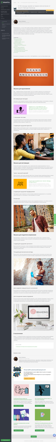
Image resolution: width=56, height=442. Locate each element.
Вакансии (3, 27)
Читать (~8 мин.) (39, 430)
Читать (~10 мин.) (18, 405)
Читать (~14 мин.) (40, 405)
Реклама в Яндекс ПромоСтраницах (4, 12)
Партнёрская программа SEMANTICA (5, 38)
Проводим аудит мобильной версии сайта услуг (44, 423)
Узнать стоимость (29, 378)
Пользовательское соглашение (28, 440)
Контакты (34, 436)
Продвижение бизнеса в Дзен (5, 14)
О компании (41, 440)
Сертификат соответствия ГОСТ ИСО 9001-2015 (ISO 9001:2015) (6, 36)
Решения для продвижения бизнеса (6, 24)
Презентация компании (5, 33)
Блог (3, 22)
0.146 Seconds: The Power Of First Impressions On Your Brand (26, 346)
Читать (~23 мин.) (18, 430)
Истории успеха (4, 21)
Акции (2, 16)
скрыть (20, 37)
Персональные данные (36, 440)
